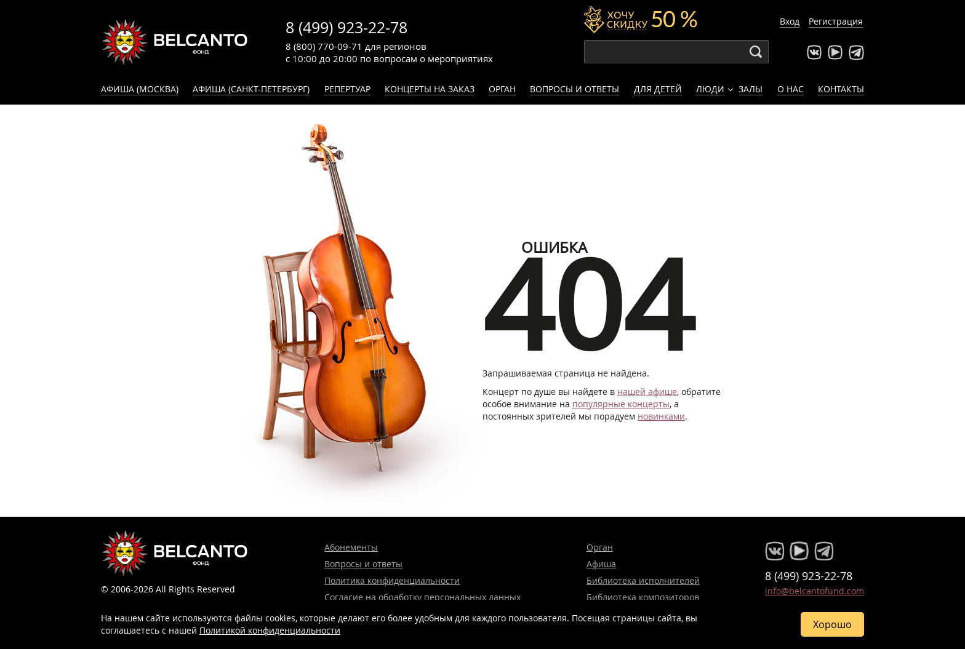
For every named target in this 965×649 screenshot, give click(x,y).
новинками (661, 416)
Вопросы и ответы (574, 89)
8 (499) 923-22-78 (346, 27)
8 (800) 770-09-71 (324, 46)
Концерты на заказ (429, 89)
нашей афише (647, 391)
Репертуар (347, 89)
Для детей (658, 89)
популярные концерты (621, 404)
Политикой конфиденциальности (269, 630)
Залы (751, 89)
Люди (710, 89)
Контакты (841, 89)
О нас (790, 89)
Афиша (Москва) (139, 89)
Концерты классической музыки (175, 42)
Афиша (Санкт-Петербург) (251, 89)
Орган (502, 89)
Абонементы (351, 547)
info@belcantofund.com (814, 591)
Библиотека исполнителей (643, 580)
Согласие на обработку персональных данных (422, 597)
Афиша (601, 564)
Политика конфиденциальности (392, 580)
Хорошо (832, 624)
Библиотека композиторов (643, 597)
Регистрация (836, 21)
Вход (789, 21)
